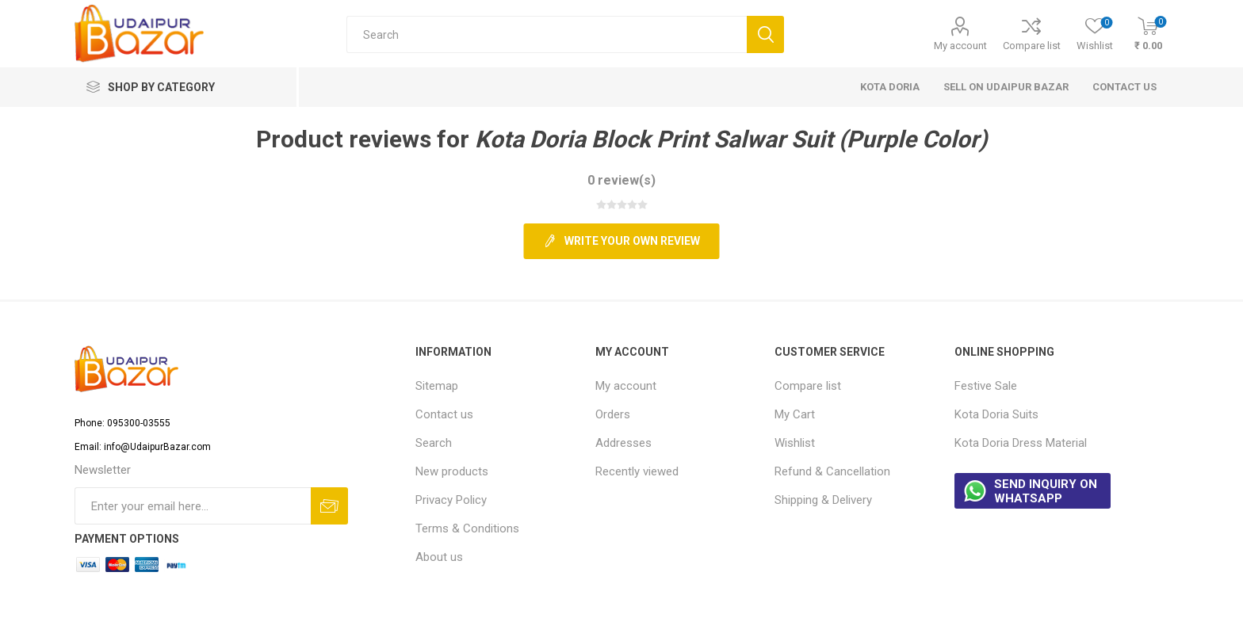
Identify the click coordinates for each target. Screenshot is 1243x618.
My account (960, 46)
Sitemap (436, 386)
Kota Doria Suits (996, 414)
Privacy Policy (451, 500)
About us (439, 557)
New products (451, 471)
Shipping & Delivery (823, 500)
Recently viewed (637, 471)
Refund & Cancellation (832, 471)
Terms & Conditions (467, 528)
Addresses (623, 443)
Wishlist (794, 443)
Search (433, 443)
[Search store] (546, 34)
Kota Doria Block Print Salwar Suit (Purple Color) (731, 139)
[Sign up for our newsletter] (193, 506)
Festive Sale (985, 386)
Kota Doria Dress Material (1020, 443)
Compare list (1032, 46)
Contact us (444, 414)
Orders (612, 414)
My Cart (794, 414)
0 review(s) (621, 180)
